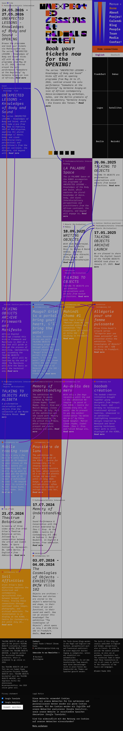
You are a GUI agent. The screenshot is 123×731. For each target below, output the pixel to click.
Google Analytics (12, 702)
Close (97, 698)
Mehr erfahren (40, 726)
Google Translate (12, 698)
